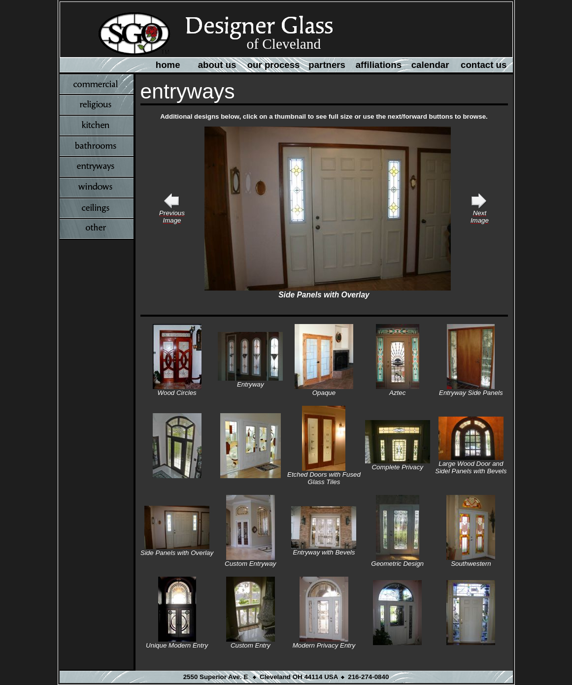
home (168, 65)
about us (217, 65)
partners (326, 65)
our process (273, 65)
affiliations (379, 65)
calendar (430, 65)
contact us (483, 65)
